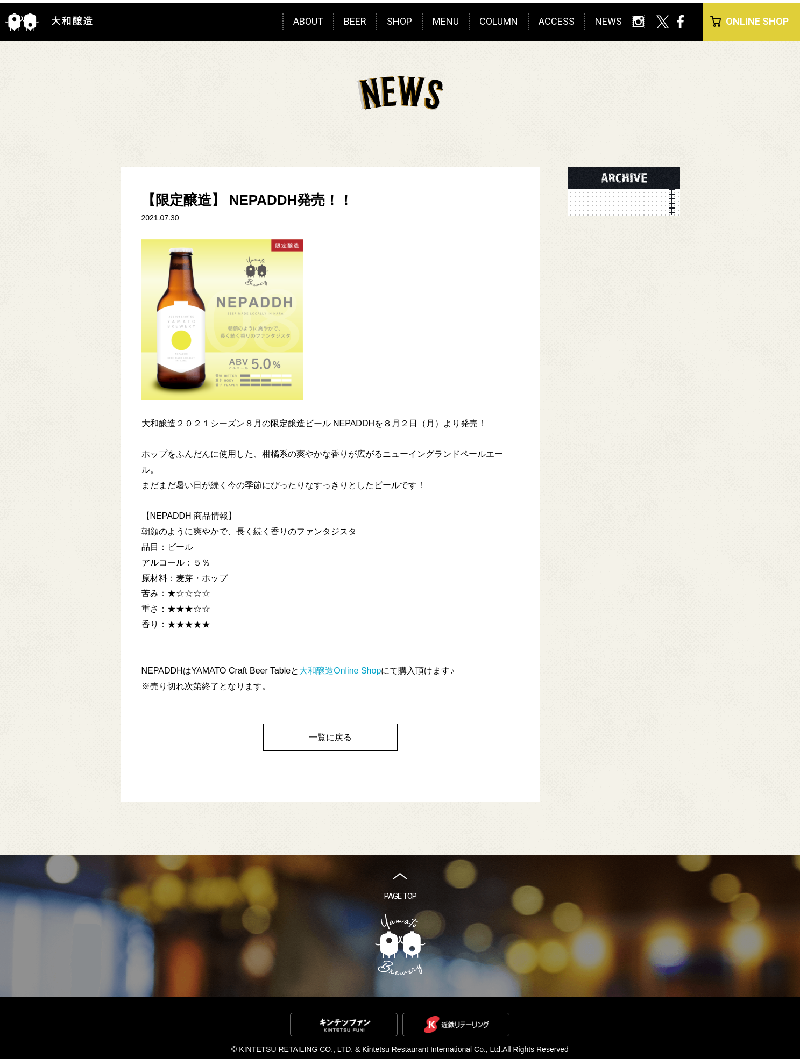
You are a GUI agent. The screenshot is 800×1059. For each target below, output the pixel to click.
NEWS (608, 21)
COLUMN (498, 21)
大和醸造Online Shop (340, 670)
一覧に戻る (330, 737)
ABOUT (308, 21)
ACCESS (557, 21)
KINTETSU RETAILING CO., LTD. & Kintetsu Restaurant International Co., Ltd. (370, 1049)
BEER (355, 21)
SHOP (399, 21)
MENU (446, 21)
